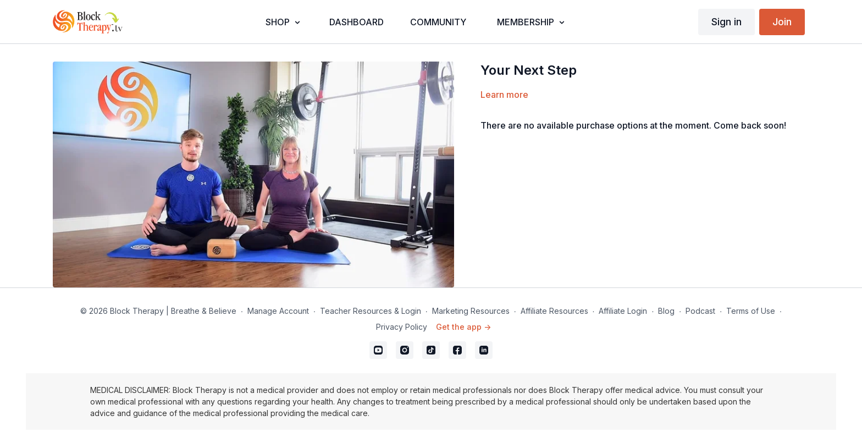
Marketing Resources (471, 310)
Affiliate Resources (554, 310)
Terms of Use (750, 310)
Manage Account (278, 310)
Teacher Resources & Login (370, 310)
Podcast (700, 310)
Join (782, 21)
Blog (666, 310)
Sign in (726, 21)
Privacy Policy (401, 326)
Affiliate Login (623, 310)
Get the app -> (463, 326)
